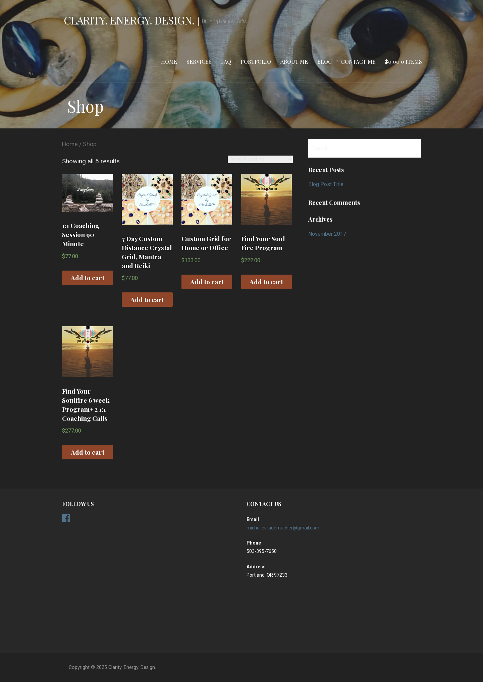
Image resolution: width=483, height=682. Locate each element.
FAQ (226, 61)
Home (169, 61)
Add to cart (87, 277)
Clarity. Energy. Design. (129, 20)
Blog (324, 61)
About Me (294, 61)
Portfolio (255, 61)
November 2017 (327, 234)
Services (199, 61)
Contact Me (358, 61)
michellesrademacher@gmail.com (283, 527)
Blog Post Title (325, 184)
